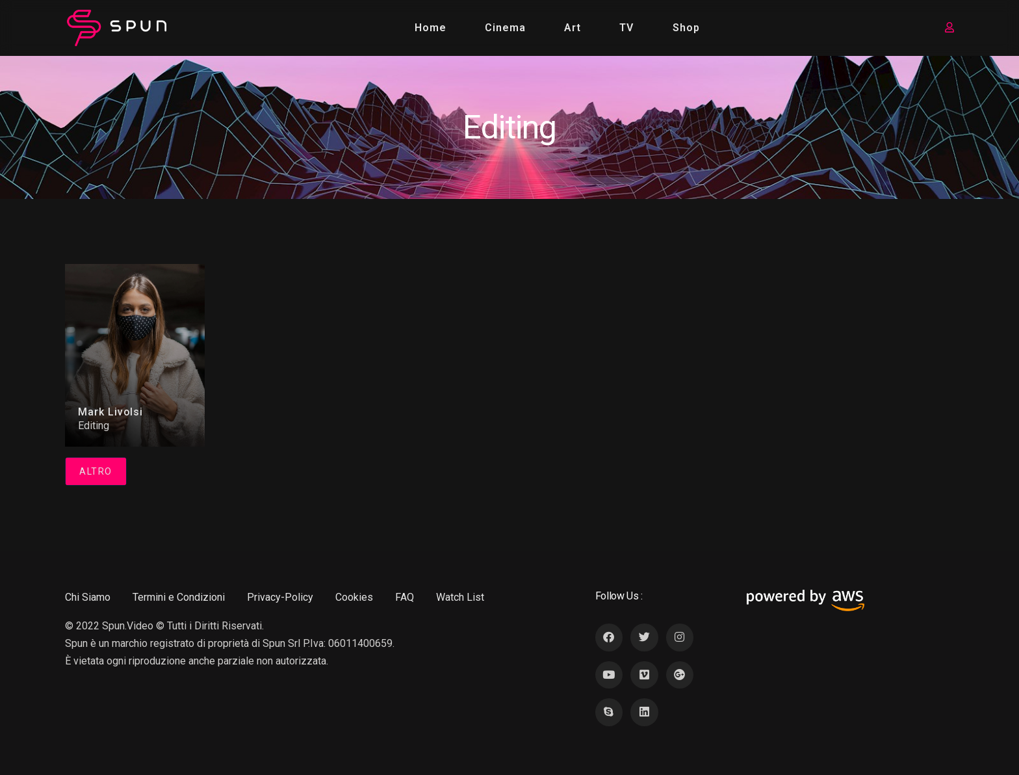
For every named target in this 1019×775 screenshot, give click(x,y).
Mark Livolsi (111, 412)
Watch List (460, 597)
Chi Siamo (87, 597)
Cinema (505, 27)
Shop (686, 27)
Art (573, 27)
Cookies (354, 597)
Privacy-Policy (280, 597)
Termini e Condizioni (179, 597)
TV (627, 27)
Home (430, 27)
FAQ (404, 597)
